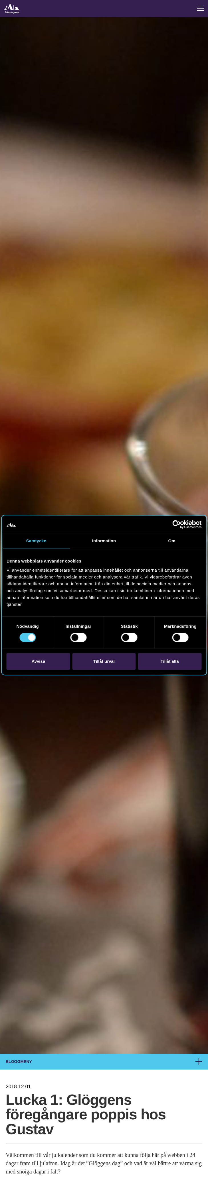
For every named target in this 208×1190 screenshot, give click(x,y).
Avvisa (38, 661)
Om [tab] (171, 540)
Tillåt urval (104, 661)
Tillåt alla (170, 661)
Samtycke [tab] (36, 540)
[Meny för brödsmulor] (198, 1061)
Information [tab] (104, 540)
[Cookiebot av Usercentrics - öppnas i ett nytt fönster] (176, 524)
